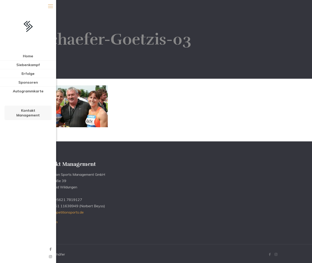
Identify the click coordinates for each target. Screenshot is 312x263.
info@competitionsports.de (62, 212)
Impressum (49, 222)
